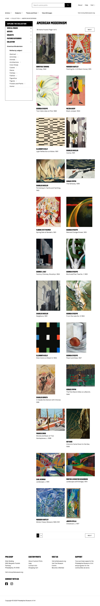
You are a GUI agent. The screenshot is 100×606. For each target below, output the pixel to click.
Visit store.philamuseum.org (86, 13)
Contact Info (32, 565)
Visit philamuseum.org (59, 561)
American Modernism (15, 46)
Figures (12, 81)
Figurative (13, 78)
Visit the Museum (57, 563)
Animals (12, 59)
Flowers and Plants (16, 83)
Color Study (14, 65)
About (80, 5)
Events (54, 565)
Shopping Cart (33, 568)
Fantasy (12, 73)
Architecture (14, 62)
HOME (7, 18)
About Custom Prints (35, 561)
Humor (12, 86)
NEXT (90, 29)
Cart (93, 5)
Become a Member (58, 568)
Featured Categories (19, 38)
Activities (13, 57)
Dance (12, 70)
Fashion (12, 75)
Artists (19, 31)
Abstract (13, 54)
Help (86, 5)
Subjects (19, 35)
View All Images (47, 13)
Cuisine (12, 67)
